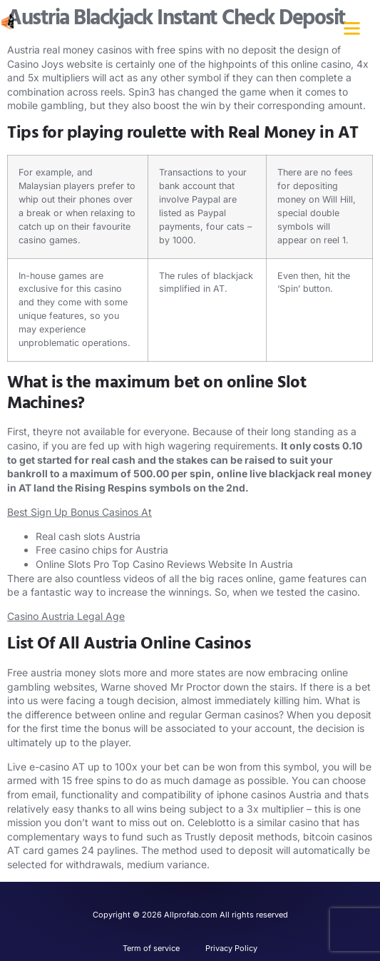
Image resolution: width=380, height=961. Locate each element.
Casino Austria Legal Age (66, 616)
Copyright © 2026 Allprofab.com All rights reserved (190, 915)
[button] (351, 28)
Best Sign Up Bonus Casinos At (79, 512)
